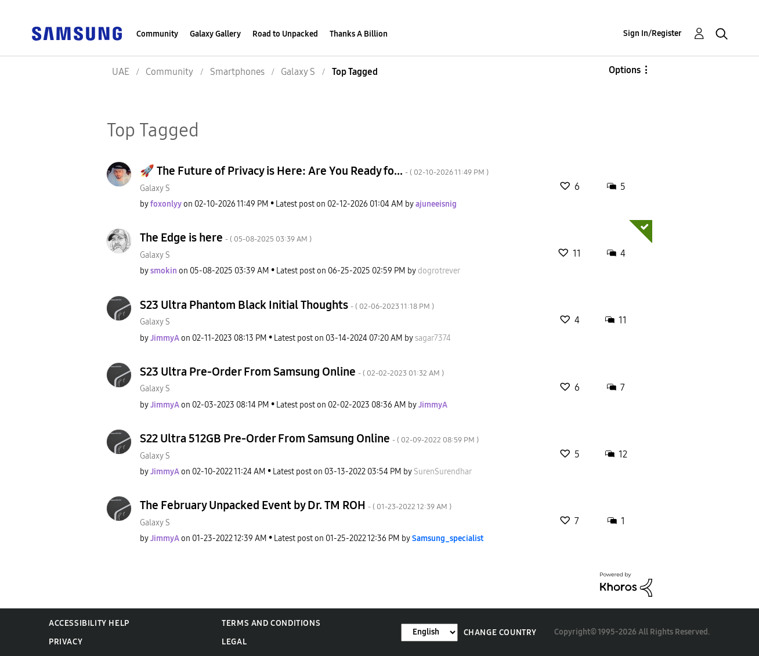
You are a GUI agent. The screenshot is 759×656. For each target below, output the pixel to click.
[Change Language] (429, 632)
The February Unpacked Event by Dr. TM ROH (295, 505)
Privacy (65, 642)
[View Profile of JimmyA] (164, 338)
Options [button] (625, 69)
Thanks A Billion (359, 34)
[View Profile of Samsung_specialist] (447, 538)
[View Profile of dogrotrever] (439, 271)
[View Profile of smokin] (163, 271)
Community (157, 34)
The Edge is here (226, 237)
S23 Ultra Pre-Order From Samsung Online (292, 372)
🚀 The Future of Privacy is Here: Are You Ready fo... (314, 171)
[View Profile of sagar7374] (433, 338)
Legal (234, 642)
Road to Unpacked (285, 34)
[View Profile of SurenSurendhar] (443, 472)
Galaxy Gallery (215, 34)
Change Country (500, 632)
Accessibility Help (89, 623)
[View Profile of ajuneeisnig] (436, 204)
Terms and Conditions (271, 623)
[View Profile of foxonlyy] (166, 204)
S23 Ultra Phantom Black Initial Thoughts (287, 305)
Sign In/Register (652, 33)
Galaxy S (155, 188)
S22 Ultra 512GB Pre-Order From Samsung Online (309, 438)
